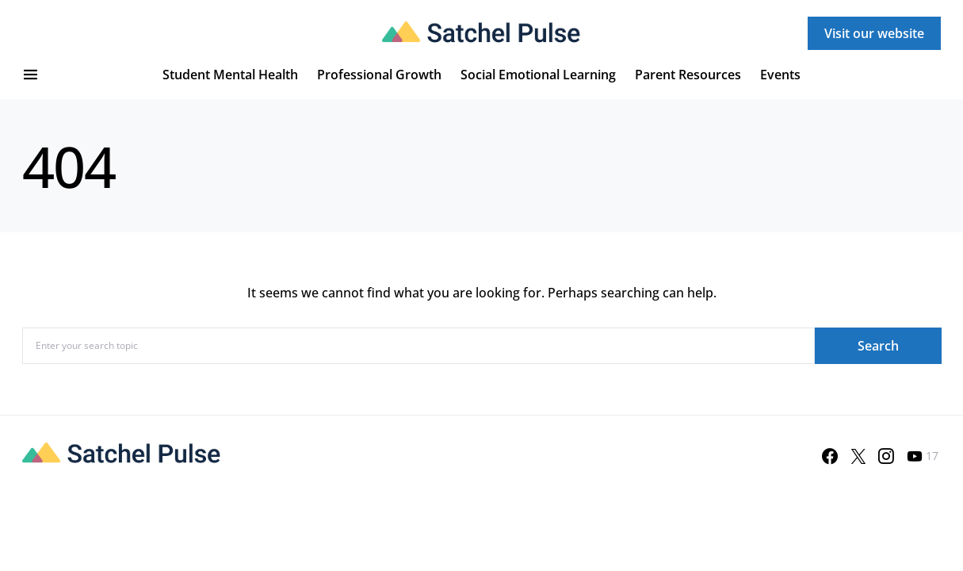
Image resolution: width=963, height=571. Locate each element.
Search (878, 345)
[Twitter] (858, 456)
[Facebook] (830, 456)
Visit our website (874, 33)
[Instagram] (886, 456)
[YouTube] (922, 456)
